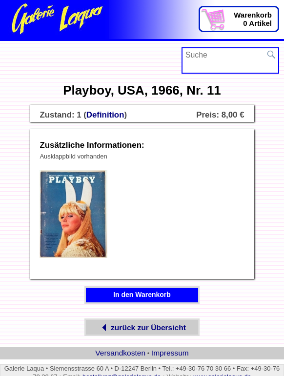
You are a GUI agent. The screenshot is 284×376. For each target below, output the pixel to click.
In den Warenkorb (142, 294)
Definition (105, 114)
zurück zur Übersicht (142, 327)
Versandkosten (120, 353)
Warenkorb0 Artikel (253, 19)
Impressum (170, 353)
